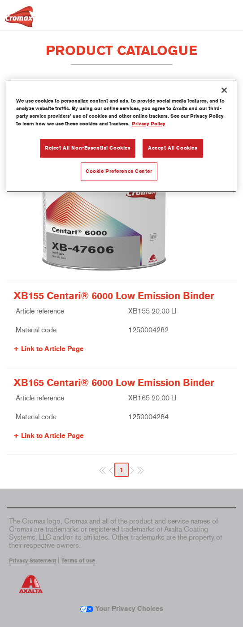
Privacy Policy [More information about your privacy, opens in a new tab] (148, 123)
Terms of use (78, 561)
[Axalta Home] (19, 20)
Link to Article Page (52, 349)
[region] (121, 135)
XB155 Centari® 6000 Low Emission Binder (113, 296)
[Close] (224, 90)
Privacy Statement (32, 561)
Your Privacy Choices (121, 609)
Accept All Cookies (172, 148)
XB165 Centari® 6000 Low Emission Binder (113, 383)
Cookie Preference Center (119, 171)
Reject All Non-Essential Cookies (87, 148)
